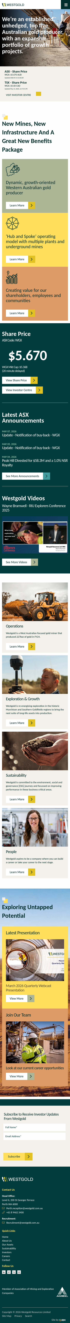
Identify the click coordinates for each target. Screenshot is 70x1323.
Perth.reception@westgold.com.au (24, 1208)
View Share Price (18, 380)
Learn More (19, 205)
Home (5, 1236)
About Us (7, 1240)
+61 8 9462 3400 (15, 1212)
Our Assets (7, 1244)
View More (18, 998)
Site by (58, 1319)
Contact (6, 1260)
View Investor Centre (21, 390)
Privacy (18, 1315)
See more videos (18, 562)
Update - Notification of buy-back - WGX (31, 435)
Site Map (6, 1315)
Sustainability (9, 1248)
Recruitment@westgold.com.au (22, 1222)
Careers (6, 1256)
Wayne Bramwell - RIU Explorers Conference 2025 (34, 508)
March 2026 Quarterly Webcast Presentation (28, 987)
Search (28, 1315)
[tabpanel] (35, 37)
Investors (6, 1252)
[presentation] (17, 1145)
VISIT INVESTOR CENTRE (20, 94)
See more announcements (24, 476)
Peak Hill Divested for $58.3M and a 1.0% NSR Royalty (35, 462)
